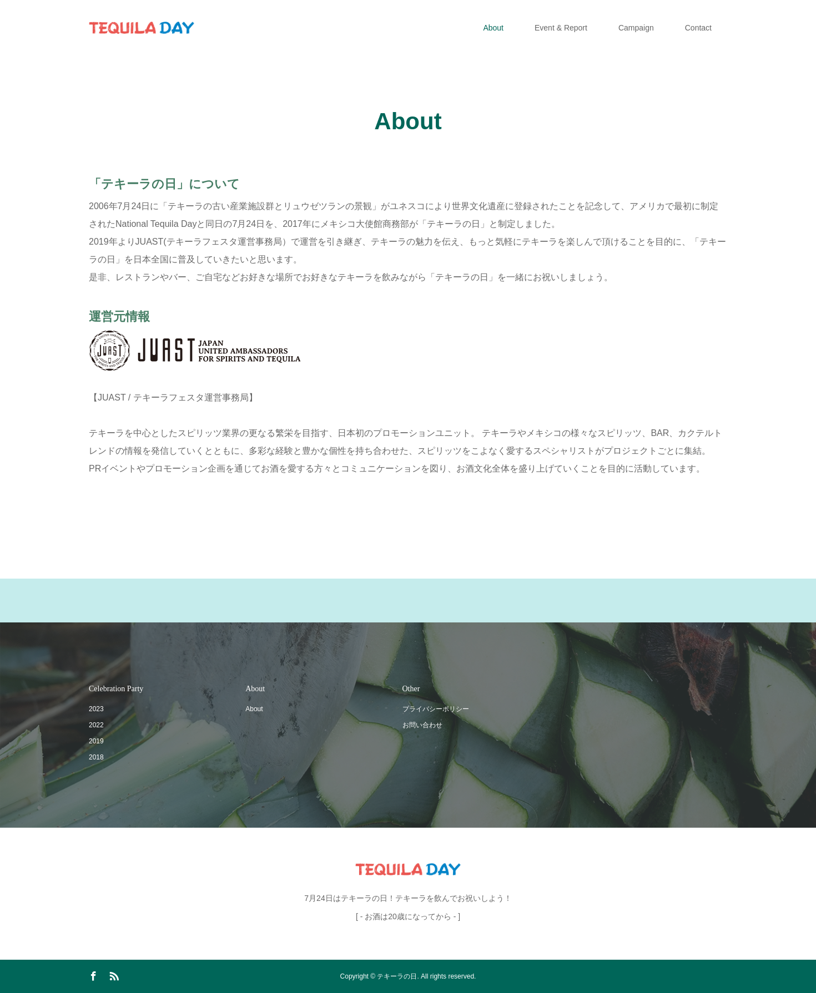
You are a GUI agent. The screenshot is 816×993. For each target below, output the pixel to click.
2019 (96, 741)
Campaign (636, 27)
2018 (96, 757)
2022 (96, 725)
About (493, 27)
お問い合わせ (422, 725)
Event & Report (561, 27)
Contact (698, 27)
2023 (96, 709)
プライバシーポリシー (435, 709)
